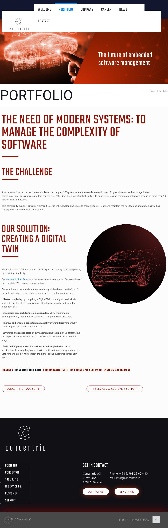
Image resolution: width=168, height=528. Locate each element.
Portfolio (11, 465)
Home (153, 91)
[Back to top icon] (156, 519)
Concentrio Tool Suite (17, 279)
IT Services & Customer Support (115, 388)
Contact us (96, 491)
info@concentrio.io (128, 478)
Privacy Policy (140, 520)
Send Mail (127, 491)
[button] (7, 520)
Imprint (123, 520)
